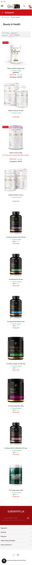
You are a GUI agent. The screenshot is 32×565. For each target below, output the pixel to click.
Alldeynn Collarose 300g (15, 152)
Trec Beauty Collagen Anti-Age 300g (15, 363)
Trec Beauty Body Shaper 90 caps (16, 321)
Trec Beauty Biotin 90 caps (16, 279)
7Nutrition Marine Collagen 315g (15, 68)
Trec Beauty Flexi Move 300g (15, 406)
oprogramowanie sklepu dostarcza (14, 560)
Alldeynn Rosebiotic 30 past (15, 195)
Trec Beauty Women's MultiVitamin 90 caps (15, 448)
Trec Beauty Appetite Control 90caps (15, 237)
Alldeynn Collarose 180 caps (15, 110)
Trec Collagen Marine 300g (16, 490)
